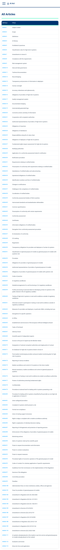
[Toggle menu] (4, 3)
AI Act (12, 3)
